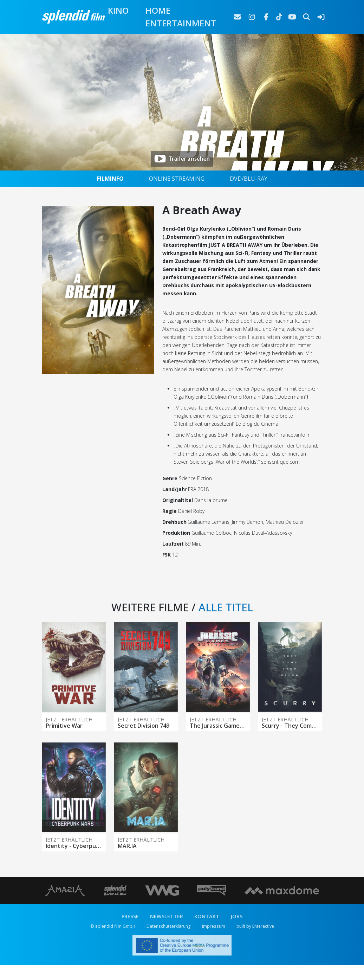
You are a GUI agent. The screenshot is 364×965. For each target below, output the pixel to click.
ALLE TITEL (226, 607)
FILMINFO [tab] (110, 178)
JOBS (236, 916)
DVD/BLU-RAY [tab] (248, 178)
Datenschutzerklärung (169, 926)
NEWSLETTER (166, 916)
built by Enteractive (255, 926)
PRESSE (130, 916)
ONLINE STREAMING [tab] (176, 178)
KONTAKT (206, 916)
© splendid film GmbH (112, 926)
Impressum (213, 926)
